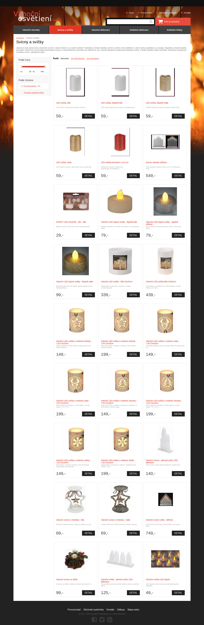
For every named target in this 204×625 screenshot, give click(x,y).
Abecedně (64, 58)
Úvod (131, 13)
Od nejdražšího (93, 58)
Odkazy (121, 609)
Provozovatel (146, 13)
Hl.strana (20, 38)
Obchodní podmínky (168, 13)
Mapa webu (133, 609)
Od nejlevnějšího (78, 58)
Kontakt (187, 13)
